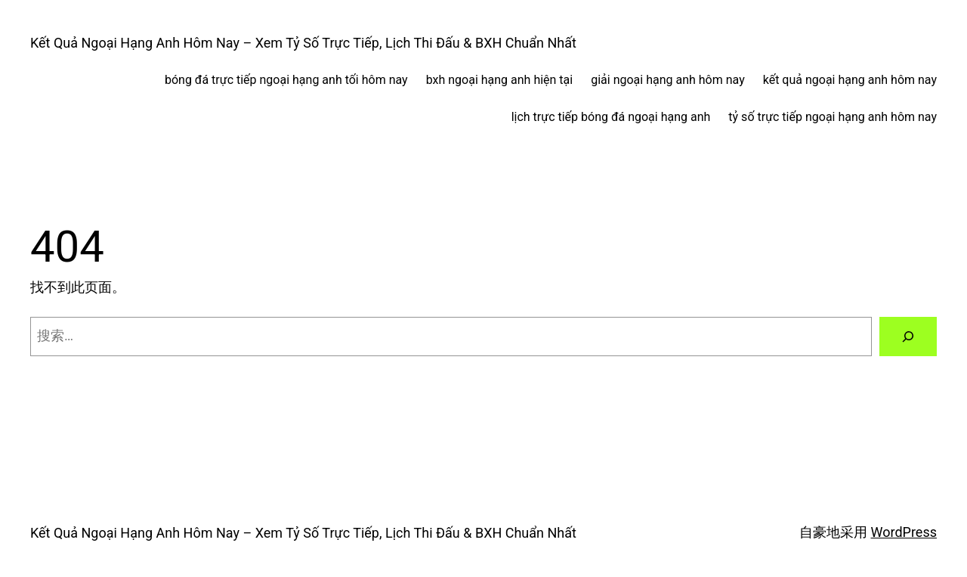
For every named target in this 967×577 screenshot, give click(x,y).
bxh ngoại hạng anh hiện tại (499, 80)
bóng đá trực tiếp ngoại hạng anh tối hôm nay (286, 80)
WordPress (904, 532)
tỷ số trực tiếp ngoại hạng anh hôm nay (832, 117)
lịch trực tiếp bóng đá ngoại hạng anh (611, 117)
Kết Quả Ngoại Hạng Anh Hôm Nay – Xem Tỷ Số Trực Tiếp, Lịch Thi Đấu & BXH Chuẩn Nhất (303, 43)
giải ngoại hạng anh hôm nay (668, 80)
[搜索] (908, 336)
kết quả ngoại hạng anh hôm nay (850, 80)
